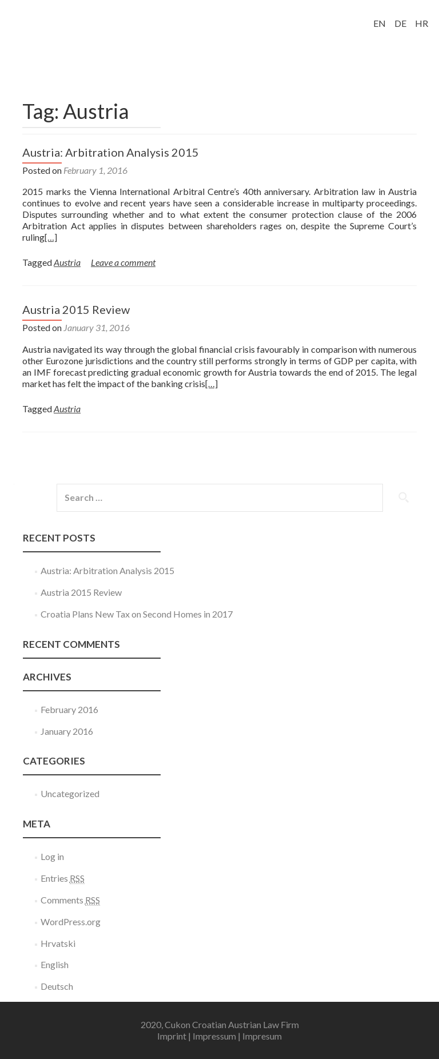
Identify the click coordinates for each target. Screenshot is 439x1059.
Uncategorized (70, 793)
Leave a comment (123, 262)
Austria (67, 262)
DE (400, 23)
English (55, 964)
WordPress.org (71, 921)
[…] (51, 237)
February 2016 (69, 709)
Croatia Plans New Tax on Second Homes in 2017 (137, 613)
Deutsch (57, 986)
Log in (52, 856)
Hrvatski (58, 943)
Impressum (214, 1035)
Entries (63, 878)
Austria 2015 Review (76, 309)
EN (379, 23)
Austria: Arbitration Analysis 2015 (110, 152)
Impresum (262, 1035)
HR (421, 23)
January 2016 (67, 731)
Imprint (171, 1035)
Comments (70, 900)
